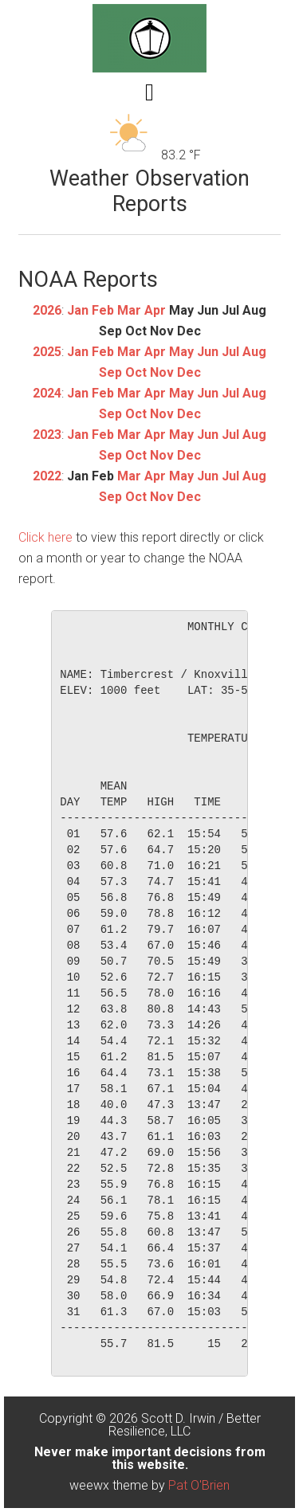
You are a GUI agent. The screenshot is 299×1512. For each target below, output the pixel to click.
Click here (45, 537)
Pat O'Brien (199, 1485)
